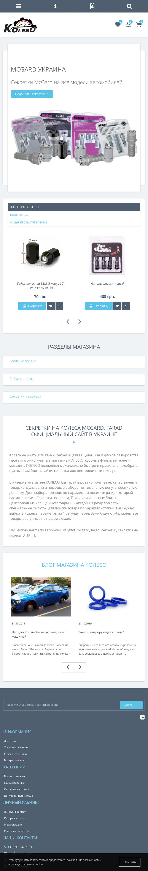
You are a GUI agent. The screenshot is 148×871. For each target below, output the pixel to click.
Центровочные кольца (18, 796)
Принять (130, 862)
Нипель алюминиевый (107, 283)
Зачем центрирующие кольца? (101, 632)
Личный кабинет (15, 811)
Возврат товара (14, 760)
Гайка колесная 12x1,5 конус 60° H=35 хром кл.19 (40, 285)
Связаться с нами (15, 754)
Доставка (10, 741)
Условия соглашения (17, 747)
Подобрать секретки (32, 94)
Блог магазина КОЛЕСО (74, 564)
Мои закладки (13, 824)
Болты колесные (23, 361)
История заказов (14, 818)
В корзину (32, 306)
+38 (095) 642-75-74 (18, 847)
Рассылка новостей (16, 831)
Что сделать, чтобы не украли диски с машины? (39, 634)
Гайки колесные (22, 378)
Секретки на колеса (25, 396)
